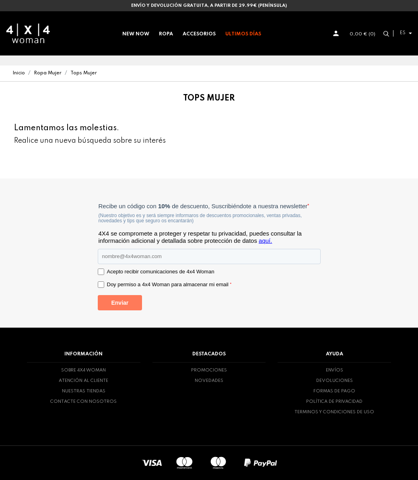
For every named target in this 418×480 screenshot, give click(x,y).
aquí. (265, 240)
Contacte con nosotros (83, 401)
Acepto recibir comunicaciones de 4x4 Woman (160, 272)
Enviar (119, 302)
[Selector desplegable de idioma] (404, 33)
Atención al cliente (83, 380)
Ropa (166, 34)
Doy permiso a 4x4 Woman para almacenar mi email (169, 284)
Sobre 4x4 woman (83, 370)
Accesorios (199, 34)
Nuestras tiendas (83, 391)
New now (135, 34)
